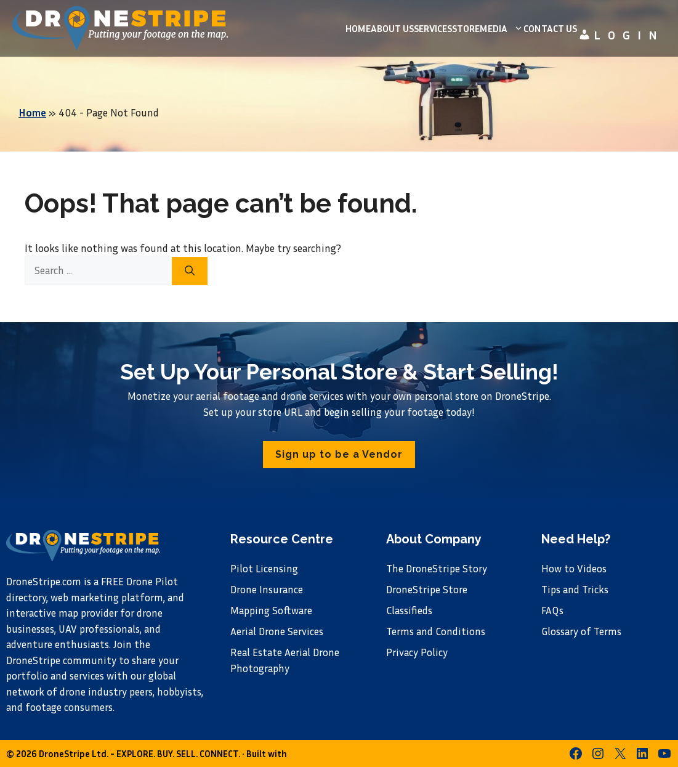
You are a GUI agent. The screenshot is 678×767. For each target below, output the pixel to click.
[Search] (190, 271)
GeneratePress (319, 753)
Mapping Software (271, 610)
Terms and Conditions (435, 631)
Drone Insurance (266, 589)
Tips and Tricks (574, 589)
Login (621, 34)
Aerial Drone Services (276, 631)
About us (392, 28)
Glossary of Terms (581, 631)
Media (501, 28)
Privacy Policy (417, 652)
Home (358, 28)
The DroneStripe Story (436, 568)
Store (466, 28)
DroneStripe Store (426, 589)
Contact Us (550, 28)
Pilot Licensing (264, 568)
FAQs (552, 610)
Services (433, 28)
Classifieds (409, 610)
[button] (339, 454)
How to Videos (574, 568)
